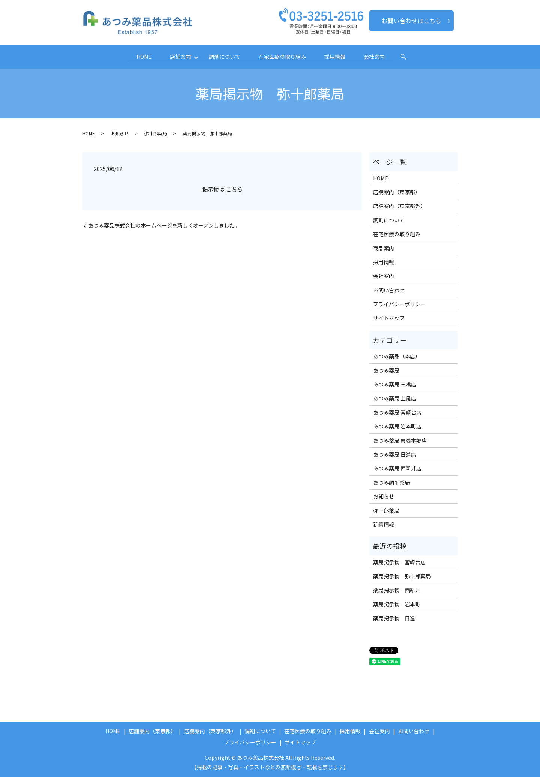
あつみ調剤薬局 (391, 482)
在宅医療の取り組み (282, 56)
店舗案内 (179, 56)
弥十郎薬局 (155, 133)
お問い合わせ (389, 289)
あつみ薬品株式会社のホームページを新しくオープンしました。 (164, 225)
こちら (234, 189)
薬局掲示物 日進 (394, 618)
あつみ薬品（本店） (396, 356)
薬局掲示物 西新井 (396, 590)
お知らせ (120, 133)
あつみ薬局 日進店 (394, 454)
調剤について (224, 56)
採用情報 (335, 56)
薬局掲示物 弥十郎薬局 (402, 576)
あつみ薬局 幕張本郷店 (400, 440)
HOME (142, 56)
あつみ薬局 (386, 370)
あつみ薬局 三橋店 (394, 384)
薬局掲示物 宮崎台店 (399, 562)
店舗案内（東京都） (396, 192)
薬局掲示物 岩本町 (396, 604)
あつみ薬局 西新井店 (397, 468)
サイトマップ (389, 318)
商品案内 (383, 248)
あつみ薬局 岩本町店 (397, 426)
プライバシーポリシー (399, 304)
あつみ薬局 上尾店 (394, 398)
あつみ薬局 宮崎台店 (397, 412)
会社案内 (375, 56)
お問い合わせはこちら (411, 20)
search (405, 57)
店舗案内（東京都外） (399, 206)
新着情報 (383, 524)
